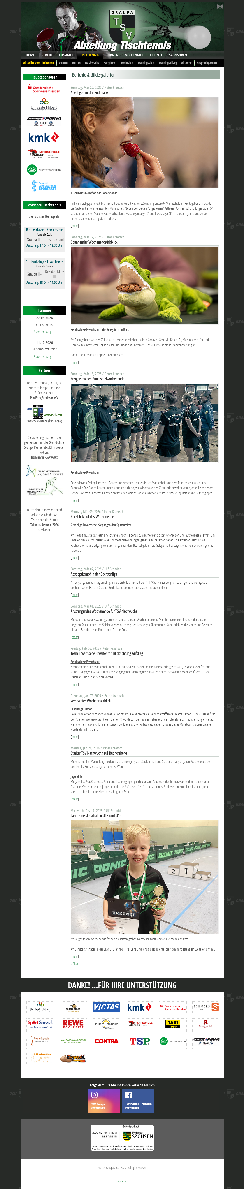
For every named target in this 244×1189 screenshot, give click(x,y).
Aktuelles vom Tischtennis (38, 62)
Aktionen (186, 62)
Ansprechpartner (207, 62)
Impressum (122, 1181)
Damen (63, 62)
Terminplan (126, 62)
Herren (76, 62)
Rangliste (109, 62)
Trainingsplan (146, 62)
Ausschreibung (42, 331)
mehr (75, 225)
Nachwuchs (92, 62)
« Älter (74, 963)
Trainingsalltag (168, 62)
